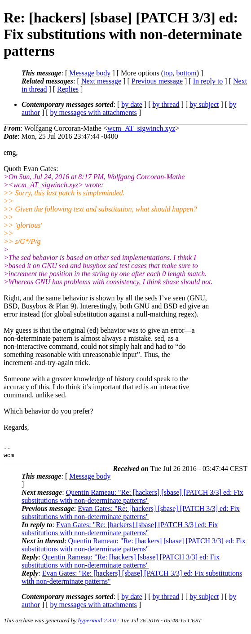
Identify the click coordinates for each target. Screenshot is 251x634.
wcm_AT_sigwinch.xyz (141, 128)
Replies (68, 89)
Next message (101, 81)
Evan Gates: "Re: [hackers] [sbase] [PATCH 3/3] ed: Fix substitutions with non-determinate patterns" (131, 515)
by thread (166, 104)
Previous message (157, 81)
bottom (186, 73)
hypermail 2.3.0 (97, 623)
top (167, 73)
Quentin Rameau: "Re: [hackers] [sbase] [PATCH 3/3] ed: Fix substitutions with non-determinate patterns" (132, 499)
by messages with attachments (93, 112)
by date (131, 104)
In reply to (208, 81)
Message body (89, 73)
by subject (204, 104)
